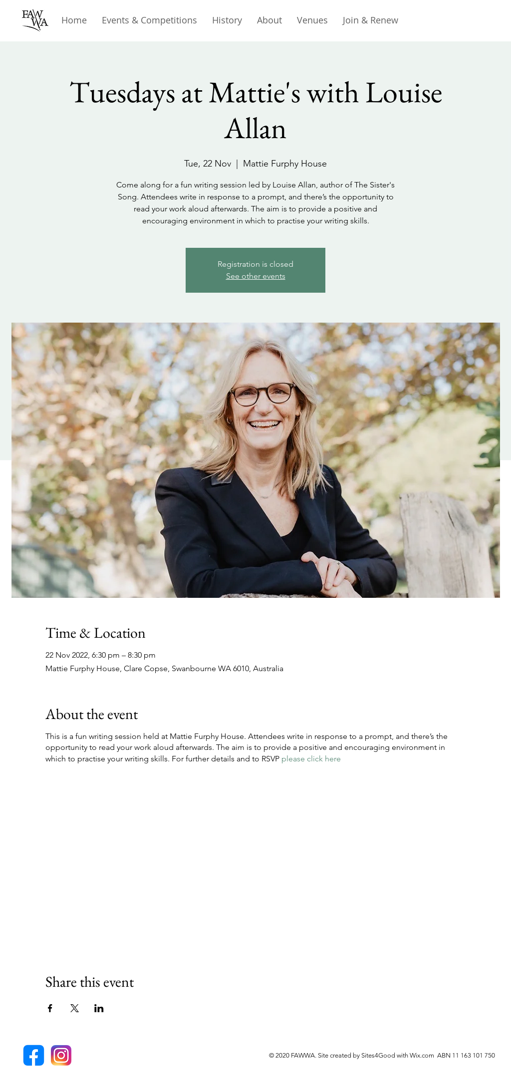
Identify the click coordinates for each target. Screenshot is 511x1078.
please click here (311, 758)
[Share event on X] (74, 1008)
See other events (255, 276)
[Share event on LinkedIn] (99, 1008)
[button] (227, 20)
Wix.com (423, 1055)
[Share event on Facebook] (50, 1008)
